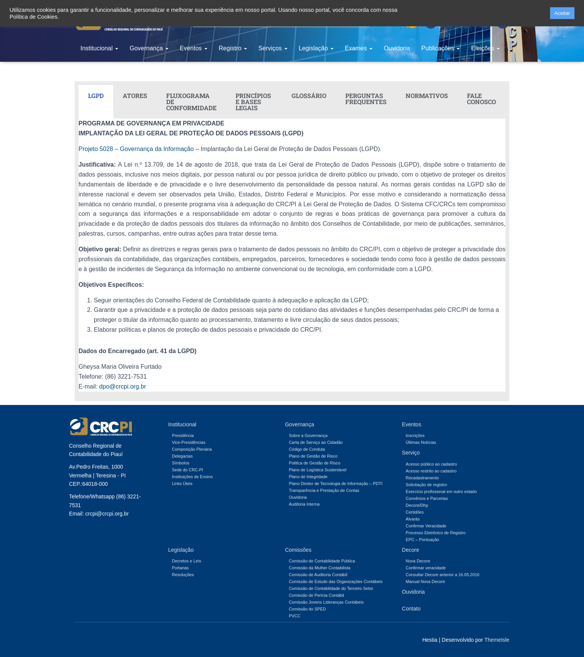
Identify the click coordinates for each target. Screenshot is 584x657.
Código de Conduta (307, 449)
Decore (410, 550)
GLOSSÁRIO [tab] (309, 96)
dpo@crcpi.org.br (122, 386)
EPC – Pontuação (422, 539)
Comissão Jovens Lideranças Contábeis (326, 602)
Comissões (298, 550)
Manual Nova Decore (425, 581)
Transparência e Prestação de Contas (324, 490)
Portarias (180, 567)
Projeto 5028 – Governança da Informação (136, 149)
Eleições (485, 48)
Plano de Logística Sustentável (318, 469)
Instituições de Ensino (192, 476)
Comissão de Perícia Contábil (316, 595)
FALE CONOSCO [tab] (481, 99)
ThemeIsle (497, 640)
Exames (358, 48)
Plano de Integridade (308, 476)
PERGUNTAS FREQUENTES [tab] (366, 99)
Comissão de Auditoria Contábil (318, 574)
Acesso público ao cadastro (431, 464)
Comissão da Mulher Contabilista (319, 567)
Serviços (272, 48)
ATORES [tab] (135, 96)
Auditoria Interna (304, 504)
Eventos (193, 48)
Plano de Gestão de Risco (313, 456)
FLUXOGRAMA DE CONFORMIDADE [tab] (191, 102)
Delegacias (182, 456)
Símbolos (180, 463)
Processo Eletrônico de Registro (435, 532)
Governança (149, 48)
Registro (233, 48)
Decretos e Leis (186, 561)
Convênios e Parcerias (427, 498)
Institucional (99, 48)
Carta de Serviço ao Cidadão (316, 442)
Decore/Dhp (417, 505)
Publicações (440, 48)
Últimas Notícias (421, 442)
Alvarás (413, 519)
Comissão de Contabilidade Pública (322, 561)
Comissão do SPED (307, 609)
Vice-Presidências (188, 442)
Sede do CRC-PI (187, 469)
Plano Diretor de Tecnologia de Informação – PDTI (336, 483)
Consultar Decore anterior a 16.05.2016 (442, 574)
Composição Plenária (192, 449)
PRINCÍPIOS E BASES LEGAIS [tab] (253, 102)
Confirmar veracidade (426, 567)
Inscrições (415, 435)
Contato (411, 609)
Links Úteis (182, 483)
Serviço (411, 453)
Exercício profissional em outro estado (441, 491)
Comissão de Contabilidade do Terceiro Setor (331, 588)
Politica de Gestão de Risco (314, 463)
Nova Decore (418, 561)
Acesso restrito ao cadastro (431, 471)
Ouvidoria (397, 48)
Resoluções (183, 574)
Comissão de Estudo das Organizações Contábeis (336, 581)
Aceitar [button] (562, 13)
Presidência (183, 435)
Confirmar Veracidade (426, 526)
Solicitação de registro (426, 484)
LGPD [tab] (96, 96)
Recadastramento (422, 477)
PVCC (295, 616)
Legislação (316, 48)
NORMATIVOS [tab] (427, 96)
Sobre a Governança (308, 435)
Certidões (415, 512)
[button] (541, 13)
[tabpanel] (292, 255)
